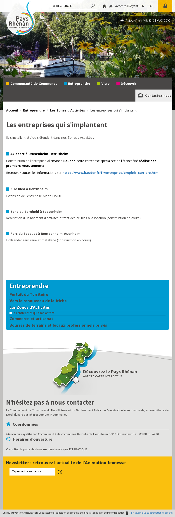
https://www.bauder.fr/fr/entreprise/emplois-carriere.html (110, 172)
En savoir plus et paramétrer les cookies (152, 513)
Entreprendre (79, 84)
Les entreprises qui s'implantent (33, 313)
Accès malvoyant (123, 6)
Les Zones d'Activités (67, 110)
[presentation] (87, 492)
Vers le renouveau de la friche (38, 301)
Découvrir (129, 84)
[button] (13, 55)
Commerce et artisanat (31, 319)
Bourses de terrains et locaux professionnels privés (58, 326)
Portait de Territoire (28, 295)
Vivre (105, 84)
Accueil (12, 110)
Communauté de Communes (33, 84)
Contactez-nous (154, 96)
